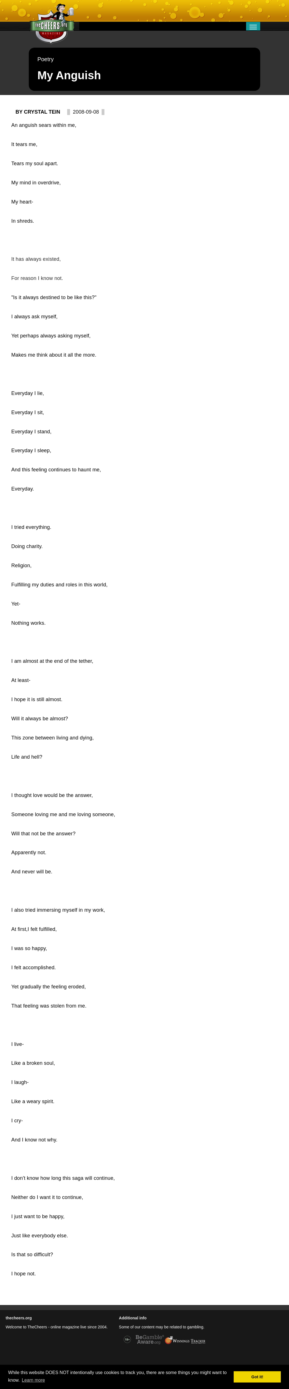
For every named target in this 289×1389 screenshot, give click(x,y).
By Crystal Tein (38, 112)
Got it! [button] (257, 1377)
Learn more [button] (33, 1380)
